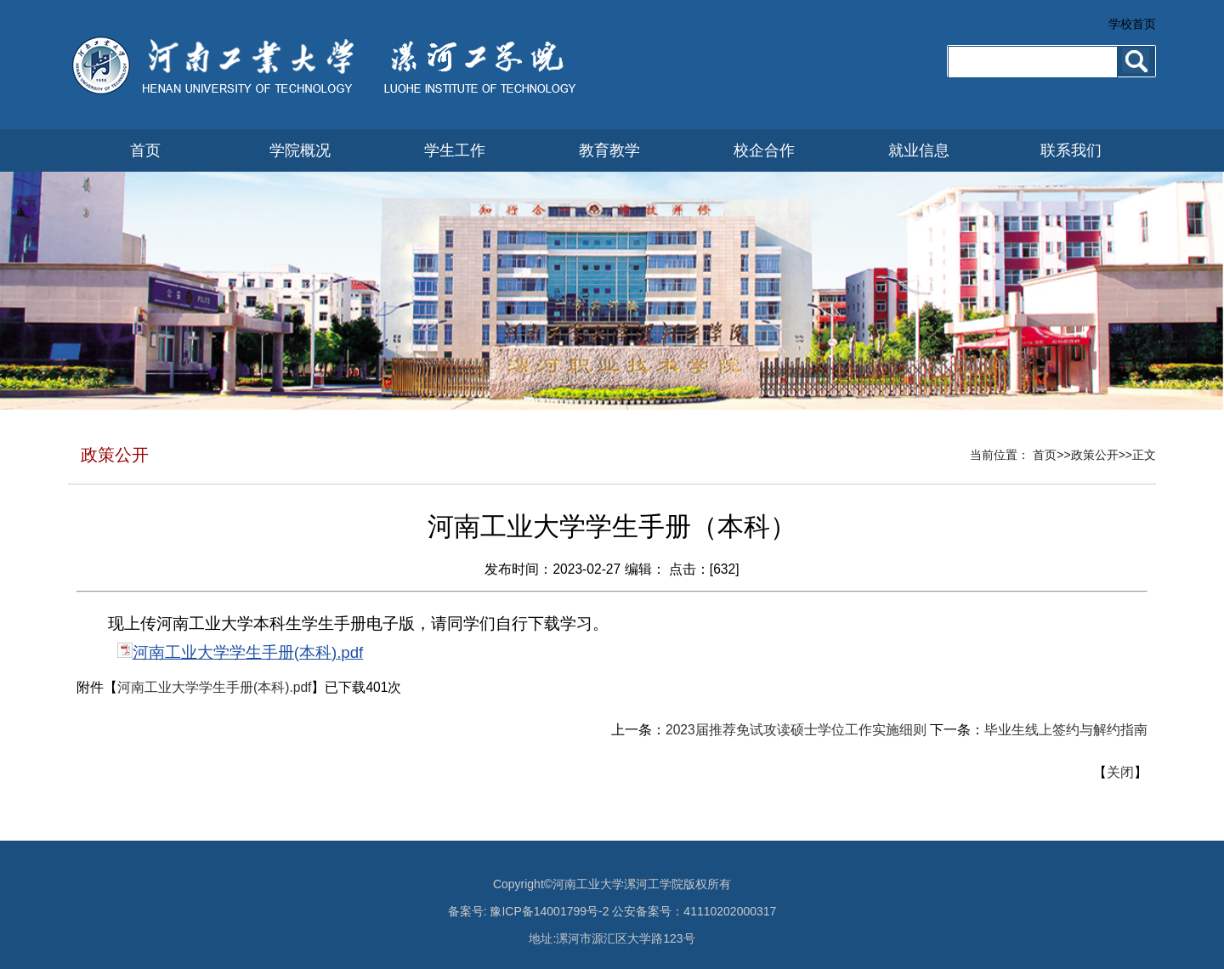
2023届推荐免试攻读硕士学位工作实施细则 (796, 729)
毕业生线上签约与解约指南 (1066, 729)
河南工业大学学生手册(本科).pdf (248, 652)
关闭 (1120, 772)
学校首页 (1132, 24)
